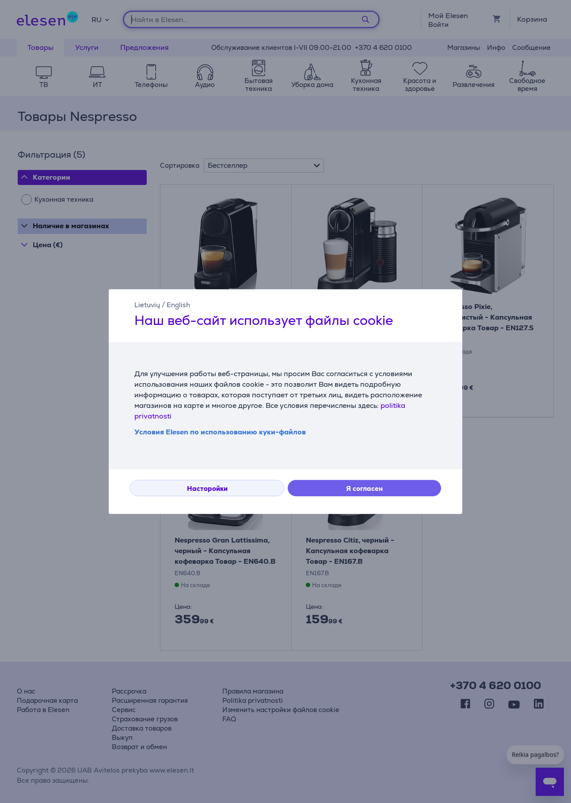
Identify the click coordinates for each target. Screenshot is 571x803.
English (178, 305)
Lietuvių (147, 305)
